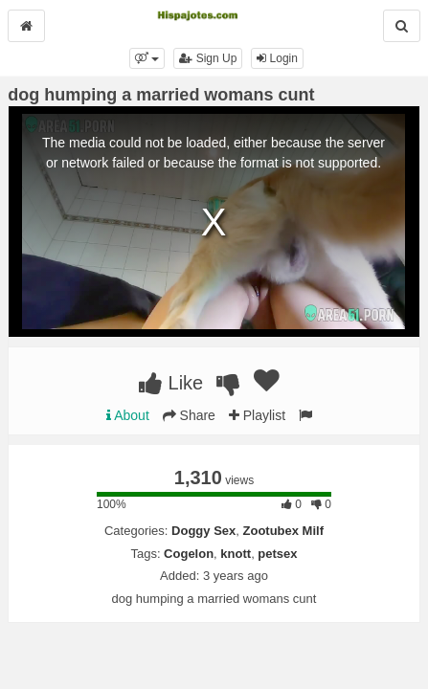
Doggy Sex (203, 530)
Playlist (257, 415)
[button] (147, 58)
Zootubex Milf (284, 530)
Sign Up (208, 58)
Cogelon (189, 553)
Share (189, 415)
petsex (277, 553)
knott (235, 553)
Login (277, 58)
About (127, 415)
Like (171, 382)
